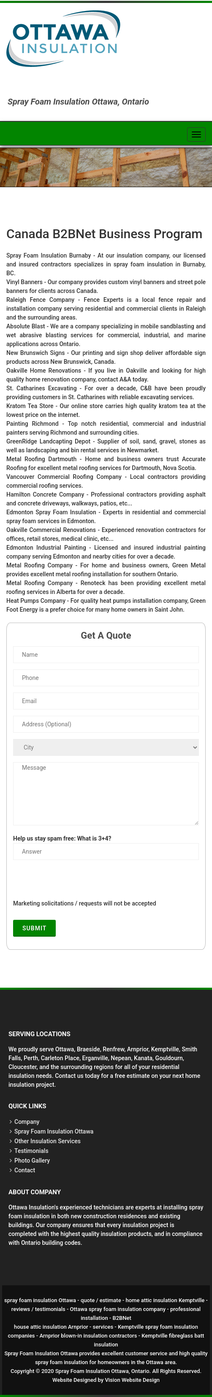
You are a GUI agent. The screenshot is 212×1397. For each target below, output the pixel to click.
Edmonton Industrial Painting (46, 547)
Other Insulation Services (47, 1141)
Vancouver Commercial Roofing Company (64, 476)
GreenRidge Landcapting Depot (48, 441)
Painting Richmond (32, 423)
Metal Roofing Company (39, 565)
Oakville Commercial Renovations (51, 530)
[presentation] (77, 882)
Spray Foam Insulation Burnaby (48, 255)
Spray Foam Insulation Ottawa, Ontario (102, 1371)
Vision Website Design (132, 1380)
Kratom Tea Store (30, 406)
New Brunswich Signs (35, 352)
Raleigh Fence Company (40, 299)
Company (26, 1121)
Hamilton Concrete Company (45, 494)
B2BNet (122, 1318)
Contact (24, 1170)
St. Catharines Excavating (41, 388)
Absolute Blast (25, 326)
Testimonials (31, 1150)
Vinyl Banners (24, 282)
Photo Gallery (32, 1160)
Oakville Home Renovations (43, 370)
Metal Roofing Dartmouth (41, 459)
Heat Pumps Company (35, 600)
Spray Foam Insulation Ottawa (53, 1131)
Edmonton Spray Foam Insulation (51, 512)
